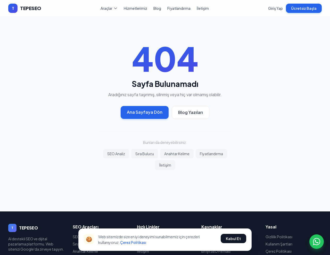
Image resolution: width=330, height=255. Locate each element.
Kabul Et (233, 238)
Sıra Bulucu (144, 153)
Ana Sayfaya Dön (144, 112)
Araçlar (109, 8)
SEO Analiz (116, 153)
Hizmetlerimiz (135, 8)
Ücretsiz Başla (304, 8)
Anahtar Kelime (176, 153)
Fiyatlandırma (179, 8)
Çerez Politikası (133, 242)
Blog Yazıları (190, 112)
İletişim (203, 8)
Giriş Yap (275, 8)
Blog (157, 8)
